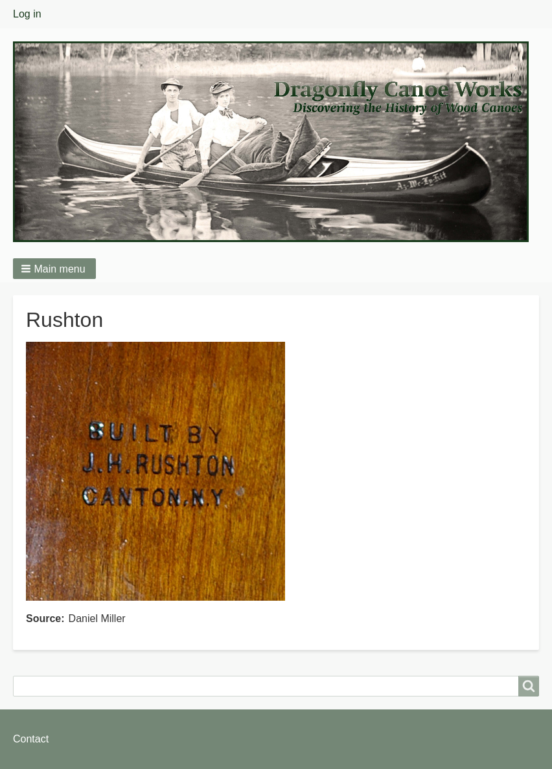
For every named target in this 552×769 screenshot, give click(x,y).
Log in (27, 13)
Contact (31, 738)
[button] (54, 268)
